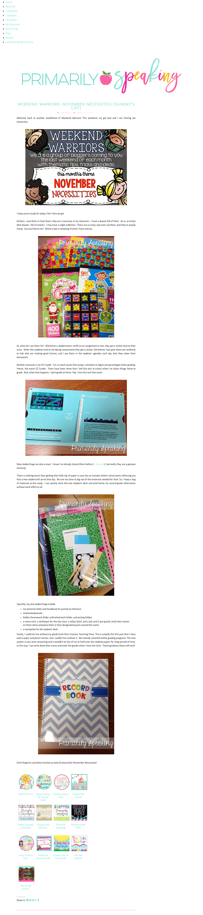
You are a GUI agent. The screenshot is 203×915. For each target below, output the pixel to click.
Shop (8, 33)
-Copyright (11, 15)
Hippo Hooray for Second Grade (43, 797)
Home (9, 2)
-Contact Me (12, 11)
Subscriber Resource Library (19, 42)
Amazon (10, 37)
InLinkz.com (21, 897)
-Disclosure (11, 20)
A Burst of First (25, 794)
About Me (10, 6)
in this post (98, 464)
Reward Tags (12, 29)
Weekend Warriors (84, 113)
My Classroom (13, 24)
